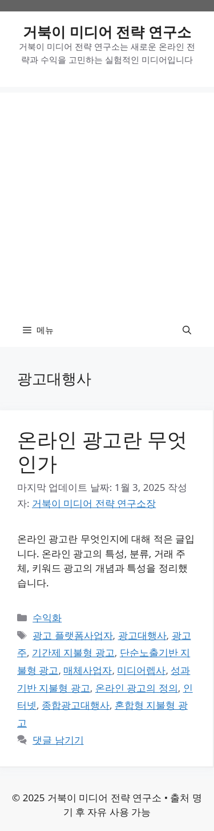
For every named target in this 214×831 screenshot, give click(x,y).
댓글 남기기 (58, 739)
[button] (187, 330)
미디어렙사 (141, 670)
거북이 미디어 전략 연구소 (107, 31)
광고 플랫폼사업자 (72, 635)
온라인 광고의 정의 (136, 687)
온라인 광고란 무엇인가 (102, 451)
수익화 (47, 617)
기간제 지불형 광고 (73, 652)
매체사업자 (87, 670)
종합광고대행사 (76, 705)
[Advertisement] (107, 200)
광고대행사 (142, 635)
